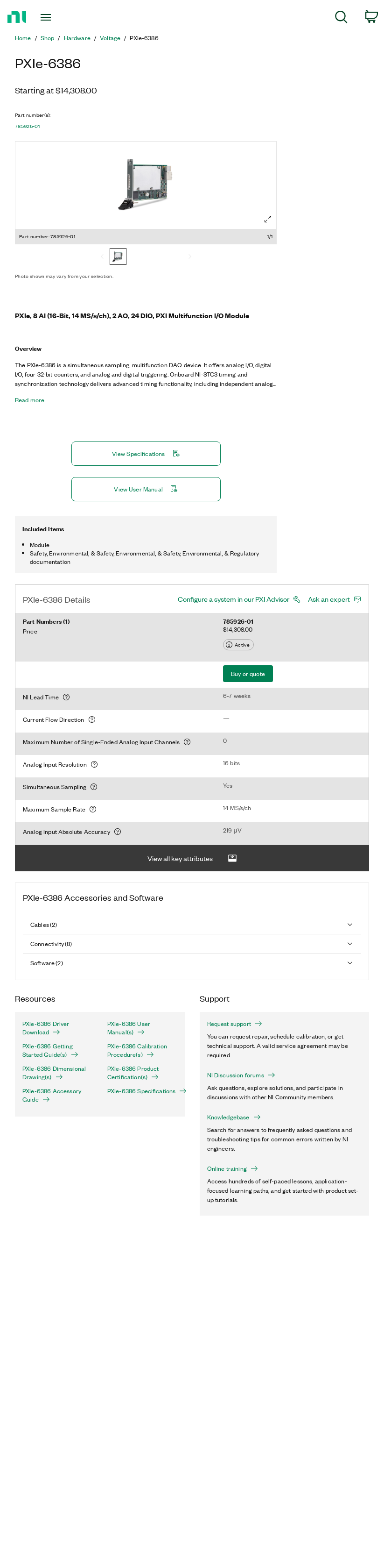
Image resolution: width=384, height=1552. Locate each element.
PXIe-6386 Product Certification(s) (133, 1072)
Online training (232, 1168)
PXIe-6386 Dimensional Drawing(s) (54, 1072)
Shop (48, 38)
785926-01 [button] (27, 126)
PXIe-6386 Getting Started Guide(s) (50, 1050)
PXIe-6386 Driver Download (46, 1027)
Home (23, 38)
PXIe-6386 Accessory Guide (51, 1095)
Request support (234, 1023)
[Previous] (102, 257)
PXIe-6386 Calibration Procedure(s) (137, 1050)
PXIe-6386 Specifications (142, 1091)
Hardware (77, 38)
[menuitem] (341, 18)
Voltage (110, 38)
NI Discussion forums (241, 1075)
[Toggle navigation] (57, 17)
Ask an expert (329, 599)
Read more (29, 400)
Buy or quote (248, 673)
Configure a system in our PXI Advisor (233, 599)
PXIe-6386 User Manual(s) (128, 1027)
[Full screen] (267, 219)
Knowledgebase (234, 1117)
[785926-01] (118, 257)
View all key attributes (192, 858)
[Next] (190, 257)
